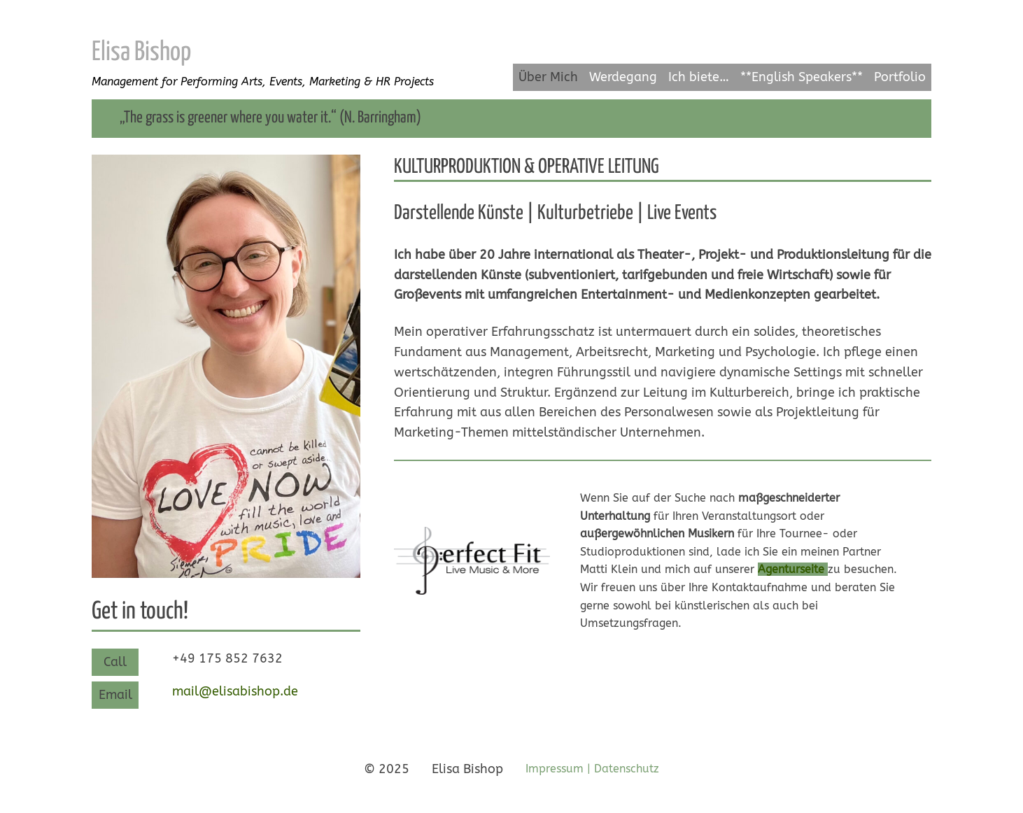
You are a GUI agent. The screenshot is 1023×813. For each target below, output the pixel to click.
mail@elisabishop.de (235, 691)
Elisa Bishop (141, 53)
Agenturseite (791, 569)
